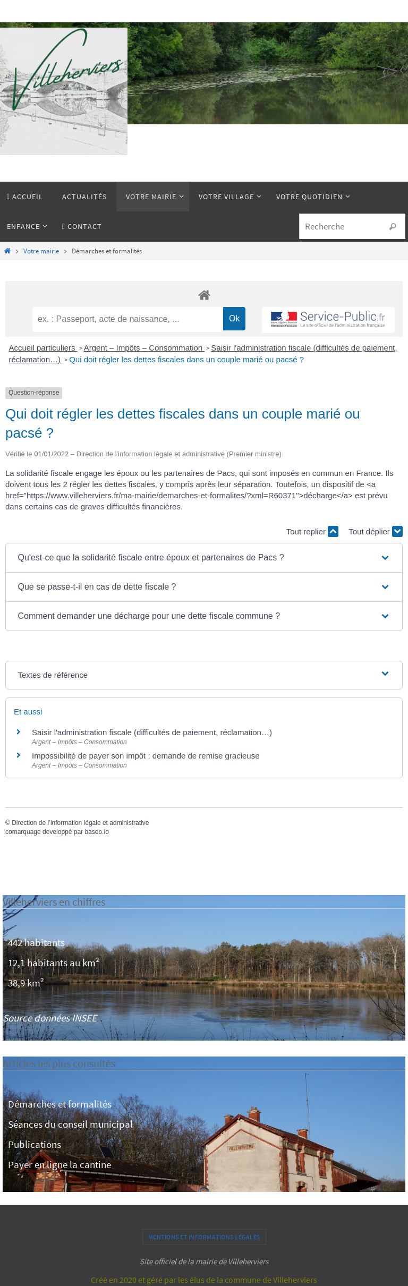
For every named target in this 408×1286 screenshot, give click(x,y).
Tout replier (312, 531)
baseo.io (96, 832)
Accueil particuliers (43, 347)
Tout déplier (375, 531)
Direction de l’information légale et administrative (80, 823)
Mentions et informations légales (204, 1237)
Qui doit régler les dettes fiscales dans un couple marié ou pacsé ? (186, 359)
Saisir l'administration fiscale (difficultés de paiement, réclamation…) (152, 732)
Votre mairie (41, 251)
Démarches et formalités (60, 1103)
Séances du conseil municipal (70, 1124)
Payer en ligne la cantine (59, 1164)
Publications (34, 1144)
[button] (204, 557)
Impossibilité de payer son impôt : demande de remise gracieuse (146, 755)
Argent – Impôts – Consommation (144, 347)
